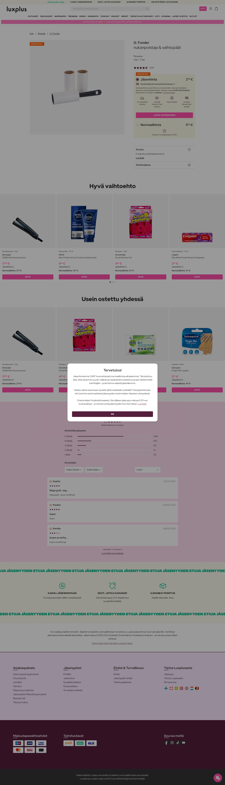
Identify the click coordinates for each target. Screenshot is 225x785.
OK (112, 414)
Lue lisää (142, 403)
